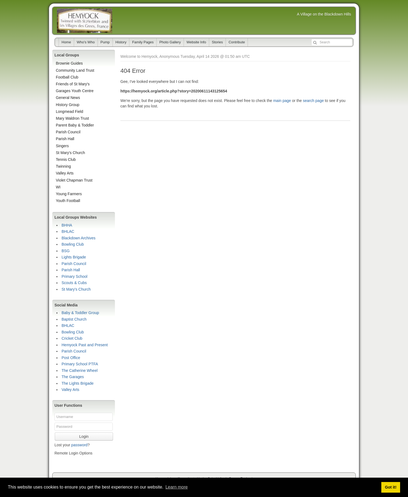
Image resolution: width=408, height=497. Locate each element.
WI (58, 187)
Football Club (67, 77)
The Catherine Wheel (80, 370)
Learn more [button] (176, 487)
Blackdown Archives (79, 238)
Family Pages (143, 42)
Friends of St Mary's (73, 84)
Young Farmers (69, 194)
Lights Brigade (74, 257)
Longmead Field (69, 111)
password (79, 445)
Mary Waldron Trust (72, 118)
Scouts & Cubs (74, 283)
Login (84, 436)
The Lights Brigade (78, 383)
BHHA (67, 225)
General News (68, 97)
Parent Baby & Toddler (75, 125)
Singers (62, 146)
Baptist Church (74, 319)
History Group (67, 105)
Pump (105, 42)
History (120, 42)
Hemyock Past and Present (85, 345)
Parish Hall (65, 139)
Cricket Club (72, 338)
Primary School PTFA (80, 364)
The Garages (73, 377)
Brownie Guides (69, 63)
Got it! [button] (390, 487)
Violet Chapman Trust (74, 180)
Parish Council (68, 132)
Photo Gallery (170, 42)
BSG (66, 251)
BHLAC (68, 231)
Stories (217, 42)
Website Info (196, 42)
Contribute (237, 42)
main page (282, 100)
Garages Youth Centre (75, 91)
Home (66, 42)
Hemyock (84, 20)
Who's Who (86, 42)
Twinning (63, 166)
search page (313, 100)
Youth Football (68, 200)
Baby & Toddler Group (80, 313)
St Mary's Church (70, 152)
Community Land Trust (75, 70)
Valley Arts (65, 173)
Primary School (74, 276)
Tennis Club (66, 159)
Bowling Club (73, 244)
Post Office (71, 358)
